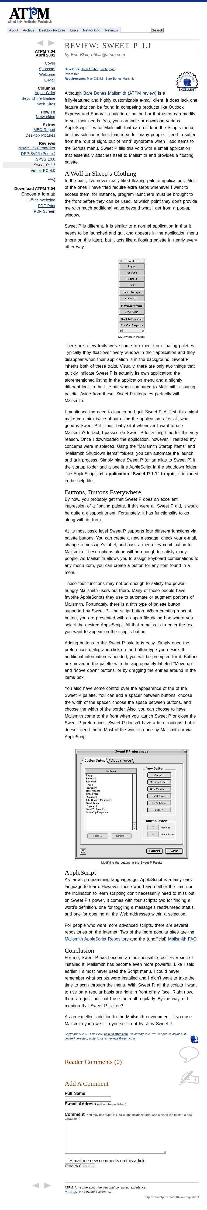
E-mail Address (95, 1104)
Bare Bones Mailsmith (104, 93)
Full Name (75, 1093)
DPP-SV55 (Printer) (38, 153)
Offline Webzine (42, 200)
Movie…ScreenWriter (37, 148)
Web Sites (46, 104)
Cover (50, 63)
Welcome (47, 74)
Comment (128, 1116)
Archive (28, 30)
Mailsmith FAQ (182, 939)
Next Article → (51, 43)
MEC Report (44, 129)
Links (74, 30)
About (13, 30)
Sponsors (47, 69)
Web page (108, 69)
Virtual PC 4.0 (43, 170)
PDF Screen (44, 211)
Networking (91, 30)
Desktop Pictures (52, 30)
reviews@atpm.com (121, 1038)
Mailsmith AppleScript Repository (97, 939)
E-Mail (49, 80)
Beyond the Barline (38, 98)
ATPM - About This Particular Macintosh (29, 15)
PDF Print (46, 206)
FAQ (51, 179)
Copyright (71, 1198)
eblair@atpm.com (108, 54)
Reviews (111, 30)
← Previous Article (39, 43)
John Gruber (89, 69)
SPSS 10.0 (45, 159)
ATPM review (142, 93)
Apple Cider (44, 93)
